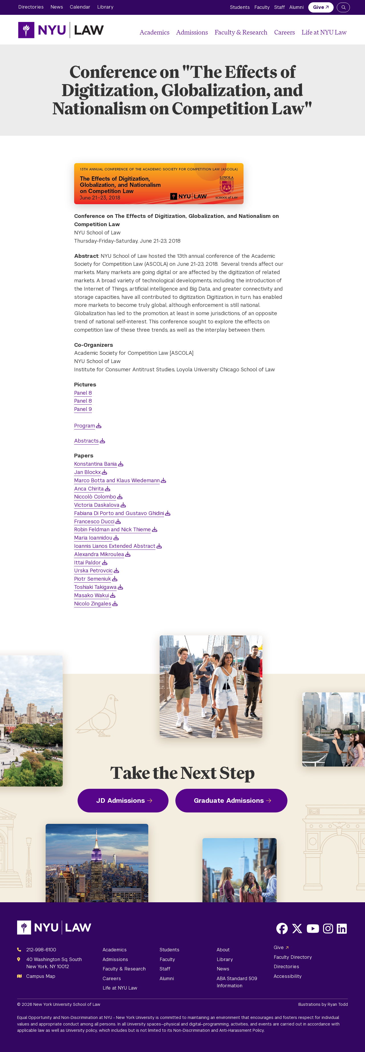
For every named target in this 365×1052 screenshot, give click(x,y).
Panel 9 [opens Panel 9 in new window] (83, 409)
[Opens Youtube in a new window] (313, 928)
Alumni (296, 7)
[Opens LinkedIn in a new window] (342, 928)
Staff (279, 7)
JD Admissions (120, 800)
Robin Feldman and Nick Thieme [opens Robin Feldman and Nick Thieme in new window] (112, 529)
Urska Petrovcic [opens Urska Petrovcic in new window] (93, 570)
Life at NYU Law (324, 32)
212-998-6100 (41, 950)
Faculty (262, 7)
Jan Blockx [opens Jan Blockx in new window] (87, 472)
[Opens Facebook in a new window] (282, 928)
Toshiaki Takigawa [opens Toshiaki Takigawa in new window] (95, 587)
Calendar (80, 7)
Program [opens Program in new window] (84, 425)
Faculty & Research (241, 32)
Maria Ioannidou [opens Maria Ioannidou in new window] (93, 537)
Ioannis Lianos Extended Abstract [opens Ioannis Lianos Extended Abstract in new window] (114, 546)
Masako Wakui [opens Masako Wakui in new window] (91, 595)
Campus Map (40, 976)
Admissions (192, 32)
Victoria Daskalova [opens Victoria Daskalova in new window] (96, 505)
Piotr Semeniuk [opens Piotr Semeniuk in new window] (92, 578)
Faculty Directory (293, 957)
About (223, 950)
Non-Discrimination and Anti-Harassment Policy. (219, 1030)
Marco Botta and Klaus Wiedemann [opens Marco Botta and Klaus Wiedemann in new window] (117, 480)
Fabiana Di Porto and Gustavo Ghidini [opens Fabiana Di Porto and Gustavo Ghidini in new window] (119, 513)
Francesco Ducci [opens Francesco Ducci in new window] (94, 521)
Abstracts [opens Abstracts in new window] (86, 440)
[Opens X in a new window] (297, 928)
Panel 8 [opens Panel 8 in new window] (83, 393)
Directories (31, 7)
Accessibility (288, 976)
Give (318, 7)
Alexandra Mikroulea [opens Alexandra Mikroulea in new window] (99, 554)
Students (240, 7)
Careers (284, 32)
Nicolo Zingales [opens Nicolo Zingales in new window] (92, 603)
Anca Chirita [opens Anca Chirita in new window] (89, 488)
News (56, 7)
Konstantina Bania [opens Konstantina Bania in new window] (95, 464)
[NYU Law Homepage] (61, 30)
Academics (154, 32)
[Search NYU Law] (343, 7)
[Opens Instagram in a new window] (328, 928)
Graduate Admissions (229, 800)
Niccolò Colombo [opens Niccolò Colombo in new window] (95, 496)
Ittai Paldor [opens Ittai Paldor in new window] (87, 562)
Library (105, 7)
